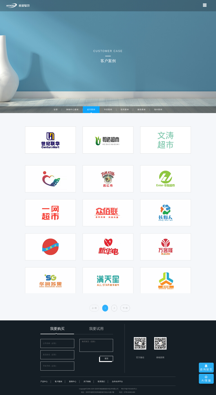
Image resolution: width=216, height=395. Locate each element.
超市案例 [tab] (91, 110)
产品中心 (44, 382)
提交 (106, 358)
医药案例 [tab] (125, 110)
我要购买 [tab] (57, 329)
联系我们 (101, 382)
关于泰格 (87, 382)
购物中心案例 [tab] (72, 110)
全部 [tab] (56, 110)
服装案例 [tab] (141, 110)
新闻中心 (72, 382)
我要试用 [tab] (96, 329)
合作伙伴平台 (117, 382)
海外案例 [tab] (158, 110)
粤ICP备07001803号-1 (129, 389)
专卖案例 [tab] (108, 110)
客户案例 (58, 382)
